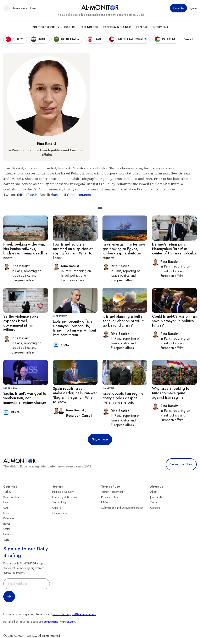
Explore (142, 27)
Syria (6, 540)
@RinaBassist (28, 194)
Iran (5, 502)
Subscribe (178, 8)
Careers (155, 508)
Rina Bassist (46, 143)
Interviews (160, 27)
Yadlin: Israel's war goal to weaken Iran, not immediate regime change (24, 398)
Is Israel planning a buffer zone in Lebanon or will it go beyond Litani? (123, 321)
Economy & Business (117, 27)
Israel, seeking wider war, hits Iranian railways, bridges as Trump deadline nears (25, 251)
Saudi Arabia (11, 497)
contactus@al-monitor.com (59, 622)
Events (33, 8)
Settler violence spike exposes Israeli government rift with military (21, 323)
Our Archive (59, 513)
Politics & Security (45, 27)
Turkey (7, 492)
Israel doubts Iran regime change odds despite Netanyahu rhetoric (122, 398)
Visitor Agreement (112, 492)
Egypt (6, 524)
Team (153, 502)
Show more (100, 439)
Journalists (156, 497)
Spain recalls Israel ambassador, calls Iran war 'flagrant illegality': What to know (75, 395)
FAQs (104, 502)
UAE (6, 508)
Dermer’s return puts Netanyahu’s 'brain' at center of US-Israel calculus (174, 249)
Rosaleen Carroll (79, 415)
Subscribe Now (181, 464)
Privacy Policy (109, 497)
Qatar (6, 529)
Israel (6, 513)
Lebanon (8, 534)
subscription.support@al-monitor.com (74, 614)
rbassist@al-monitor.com (71, 194)
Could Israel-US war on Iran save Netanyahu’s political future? (174, 321)
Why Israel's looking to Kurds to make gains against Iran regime (170, 393)
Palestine (8, 518)
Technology (89, 27)
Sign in (193, 8)
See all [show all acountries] (188, 39)
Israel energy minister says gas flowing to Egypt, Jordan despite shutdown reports (124, 251)
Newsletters (20, 8)
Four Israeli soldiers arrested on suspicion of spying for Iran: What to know (73, 251)
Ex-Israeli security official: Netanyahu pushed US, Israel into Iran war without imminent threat (74, 328)
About (153, 492)
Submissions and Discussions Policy (122, 508)
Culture (69, 27)
